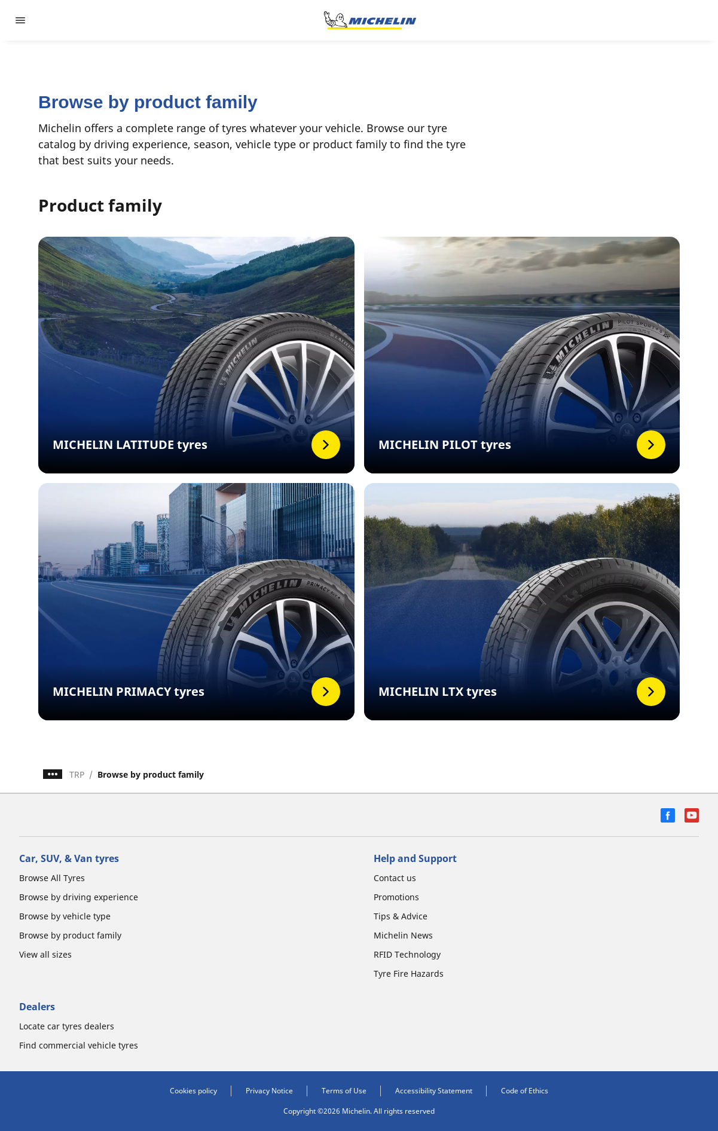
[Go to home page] (370, 20)
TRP (76, 774)
